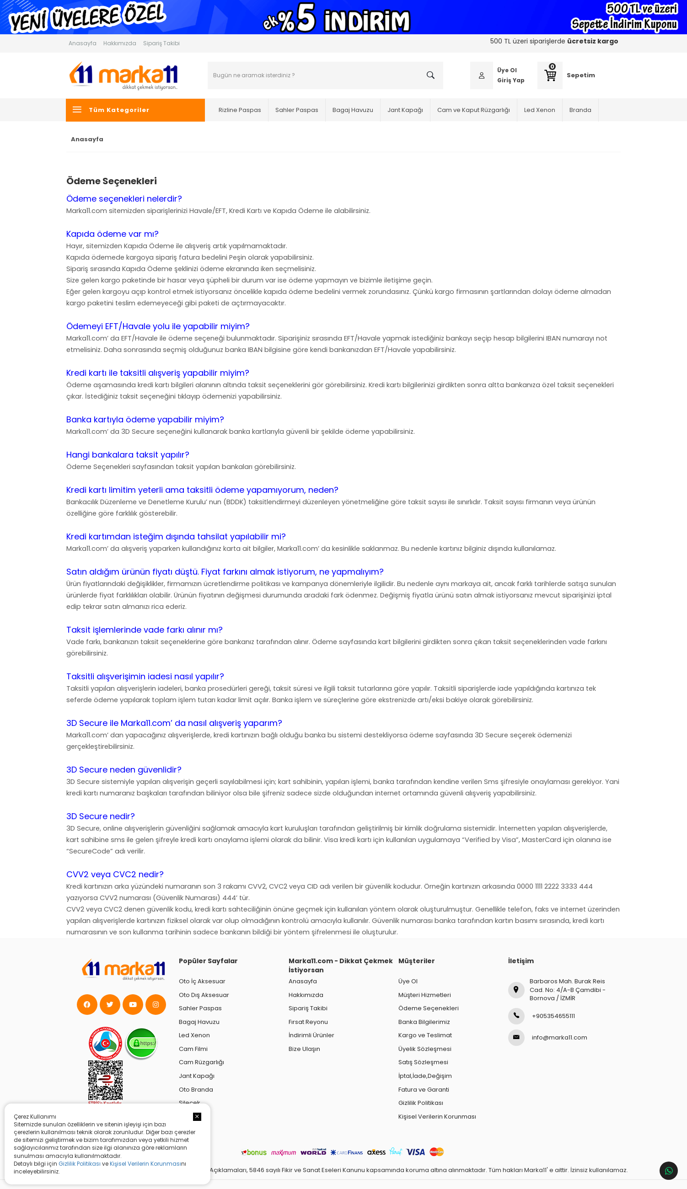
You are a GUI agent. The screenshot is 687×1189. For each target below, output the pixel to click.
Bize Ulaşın (304, 1049)
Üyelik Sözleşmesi (424, 1049)
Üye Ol (505, 70)
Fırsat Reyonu (308, 1022)
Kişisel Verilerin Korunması (145, 1164)
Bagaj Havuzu (354, 109)
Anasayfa (83, 43)
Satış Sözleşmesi (423, 1062)
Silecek (189, 1102)
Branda (582, 109)
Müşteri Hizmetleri (424, 995)
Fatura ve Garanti (423, 1089)
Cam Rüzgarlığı (201, 1062)
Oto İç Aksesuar (202, 981)
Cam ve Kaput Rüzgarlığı (475, 109)
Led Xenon (541, 109)
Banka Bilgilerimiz (424, 1022)
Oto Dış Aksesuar (204, 995)
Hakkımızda (119, 43)
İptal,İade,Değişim (425, 1076)
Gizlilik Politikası (80, 1164)
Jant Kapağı (406, 109)
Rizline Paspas (241, 109)
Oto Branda (196, 1089)
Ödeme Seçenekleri (428, 1008)
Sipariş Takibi (161, 43)
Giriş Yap (509, 80)
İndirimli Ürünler (311, 1035)
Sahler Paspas (298, 109)
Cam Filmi (193, 1049)
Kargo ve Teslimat (425, 1035)
